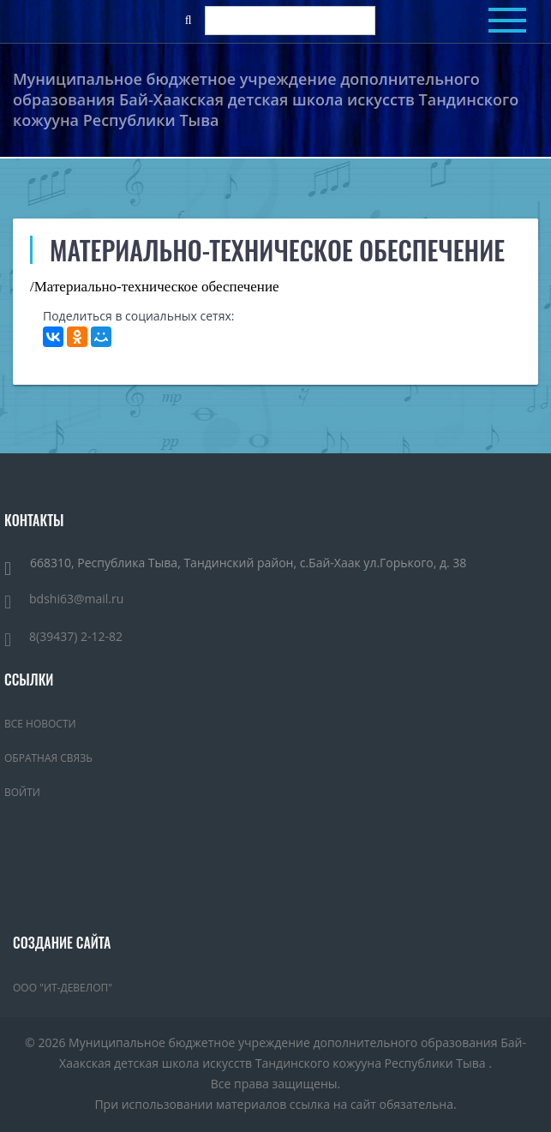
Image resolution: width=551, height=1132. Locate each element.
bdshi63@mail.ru (63, 598)
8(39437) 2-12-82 (63, 636)
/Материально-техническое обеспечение (154, 287)
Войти (22, 792)
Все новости (40, 723)
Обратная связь (48, 758)
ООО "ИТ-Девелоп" (62, 987)
